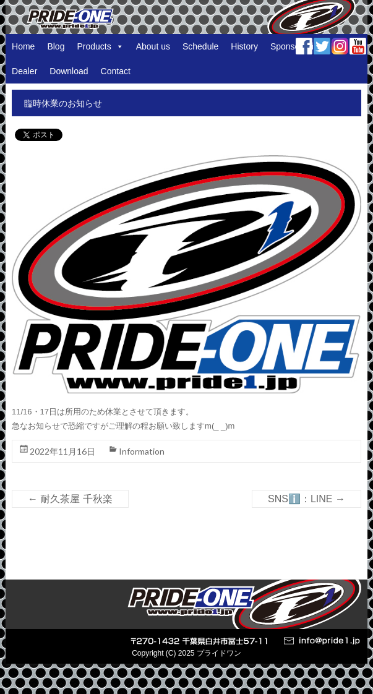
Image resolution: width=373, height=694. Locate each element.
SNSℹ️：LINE (306, 499)
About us (153, 46)
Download (68, 71)
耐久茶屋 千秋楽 (70, 499)
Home (23, 46)
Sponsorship (294, 46)
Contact (116, 71)
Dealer (24, 71)
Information (142, 451)
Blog (55, 46)
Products (100, 46)
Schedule (200, 46)
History (244, 46)
